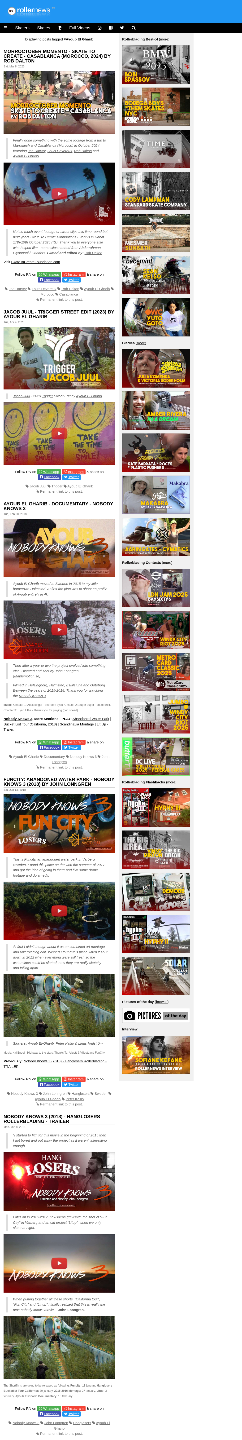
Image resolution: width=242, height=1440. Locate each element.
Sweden (101, 1093)
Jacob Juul (21, 396)
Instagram (76, 274)
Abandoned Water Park (91, 719)
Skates (43, 28)
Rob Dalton (83, 151)
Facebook (51, 280)
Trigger (47, 396)
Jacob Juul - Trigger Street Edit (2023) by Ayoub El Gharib (59, 314)
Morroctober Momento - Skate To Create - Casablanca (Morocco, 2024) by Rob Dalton (57, 56)
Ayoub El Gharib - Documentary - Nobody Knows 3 (58, 506)
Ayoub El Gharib (26, 156)
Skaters (22, 28)
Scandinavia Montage (77, 724)
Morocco (65, 145)
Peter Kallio (75, 1099)
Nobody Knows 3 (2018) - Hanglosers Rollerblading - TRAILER (52, 1119)
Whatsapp (51, 274)
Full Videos (79, 28)
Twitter (73, 280)
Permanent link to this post (61, 299)
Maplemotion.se (26, 676)
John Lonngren (55, 1093)
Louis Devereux (60, 151)
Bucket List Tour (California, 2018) (30, 724)
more (164, 39)
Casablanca (68, 294)
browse (161, 1002)
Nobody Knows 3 (32, 696)
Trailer (8, 729)
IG (54, 242)
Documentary (54, 757)
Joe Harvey (37, 151)
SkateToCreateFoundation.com (35, 262)
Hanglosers (81, 1093)
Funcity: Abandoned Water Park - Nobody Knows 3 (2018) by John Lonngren (59, 782)
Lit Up (101, 724)
